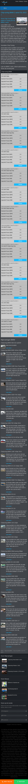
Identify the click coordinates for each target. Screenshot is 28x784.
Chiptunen (4, 737)
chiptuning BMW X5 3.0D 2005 (10, 562)
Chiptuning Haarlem (11, 754)
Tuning (5, 754)
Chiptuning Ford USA (22, 775)
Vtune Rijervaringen (7, 656)
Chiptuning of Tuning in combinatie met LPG (17, 771)
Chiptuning (16, 758)
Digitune (14, 737)
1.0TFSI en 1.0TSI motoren (16, 766)
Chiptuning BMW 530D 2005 (9, 576)
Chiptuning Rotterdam (6, 761)
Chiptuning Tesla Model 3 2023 (15, 659)
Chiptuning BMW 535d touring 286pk (12, 551)
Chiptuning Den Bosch (8, 739)
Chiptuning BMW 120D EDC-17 (10, 620)
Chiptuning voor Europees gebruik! (10, 775)
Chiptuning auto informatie (11, 748)
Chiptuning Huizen (9, 758)
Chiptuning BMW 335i (7, 592)
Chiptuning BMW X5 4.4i (8, 494)
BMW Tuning (9, 737)
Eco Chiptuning (4, 729)
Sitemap (21, 1)
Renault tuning (23, 729)
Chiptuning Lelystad (18, 739)
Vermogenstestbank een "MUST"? (7, 773)
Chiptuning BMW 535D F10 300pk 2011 (12, 480)
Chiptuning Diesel (6, 746)
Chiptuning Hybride (4, 771)
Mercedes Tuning (16, 729)
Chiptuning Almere (14, 776)
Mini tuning (10, 729)
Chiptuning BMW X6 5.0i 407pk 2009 (12, 437)
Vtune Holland (8, 734)
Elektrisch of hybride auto (13, 682)
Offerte (20, 90)
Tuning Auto (18, 756)
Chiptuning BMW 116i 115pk (9, 522)
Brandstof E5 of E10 (12, 695)
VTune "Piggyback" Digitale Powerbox (17, 731)
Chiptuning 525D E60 (7, 409)
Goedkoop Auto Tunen (17, 743)
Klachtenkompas (19, 737)
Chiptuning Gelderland (5, 766)
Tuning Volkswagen (22, 749)
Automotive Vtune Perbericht (8, 751)
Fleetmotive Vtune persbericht (12, 763)
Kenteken (4, 748)
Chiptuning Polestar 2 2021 (14, 665)
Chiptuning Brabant (6, 756)
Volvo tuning (13, 756)
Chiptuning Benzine (11, 768)
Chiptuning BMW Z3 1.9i (8, 508)
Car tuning (15, 732)
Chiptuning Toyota (18, 751)
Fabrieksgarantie (24, 746)
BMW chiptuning (14, 734)
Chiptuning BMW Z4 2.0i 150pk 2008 (12, 466)
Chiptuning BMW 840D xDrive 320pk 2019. (13, 350)
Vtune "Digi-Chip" (15, 741)
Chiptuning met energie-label (6, 743)
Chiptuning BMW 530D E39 (9, 635)
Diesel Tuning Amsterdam (20, 765)
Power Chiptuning (8, 732)
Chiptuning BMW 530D (7, 606)
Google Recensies (14, 759)
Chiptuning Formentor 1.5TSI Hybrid (16, 671)
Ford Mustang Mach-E (13, 688)
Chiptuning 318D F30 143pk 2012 (11, 423)
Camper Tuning (22, 741)
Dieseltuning (8, 741)
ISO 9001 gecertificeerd (11, 744)
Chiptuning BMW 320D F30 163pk (11, 394)
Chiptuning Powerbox (19, 773)
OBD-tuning (8, 759)
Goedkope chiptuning (20, 768)
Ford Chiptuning (21, 732)
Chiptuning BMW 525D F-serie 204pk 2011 (13, 380)
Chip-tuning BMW (8, 650)
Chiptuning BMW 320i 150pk (9, 537)
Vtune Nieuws (5, 679)
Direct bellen (8, 781)
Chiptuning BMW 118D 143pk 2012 (11, 451)
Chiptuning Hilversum (13, 770)
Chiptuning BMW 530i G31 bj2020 (11, 343)
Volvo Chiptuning (21, 736)
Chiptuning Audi (21, 770)
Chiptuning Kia (12, 765)
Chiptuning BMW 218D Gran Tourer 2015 (13, 366)
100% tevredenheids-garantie (11, 736)
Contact (25, 1)
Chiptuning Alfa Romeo (15, 746)
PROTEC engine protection (21, 754)
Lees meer (8, 348)
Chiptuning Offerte (22, 759)
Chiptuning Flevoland (5, 731)
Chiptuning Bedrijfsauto (16, 761)
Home (17, 1)
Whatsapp (22, 781)
